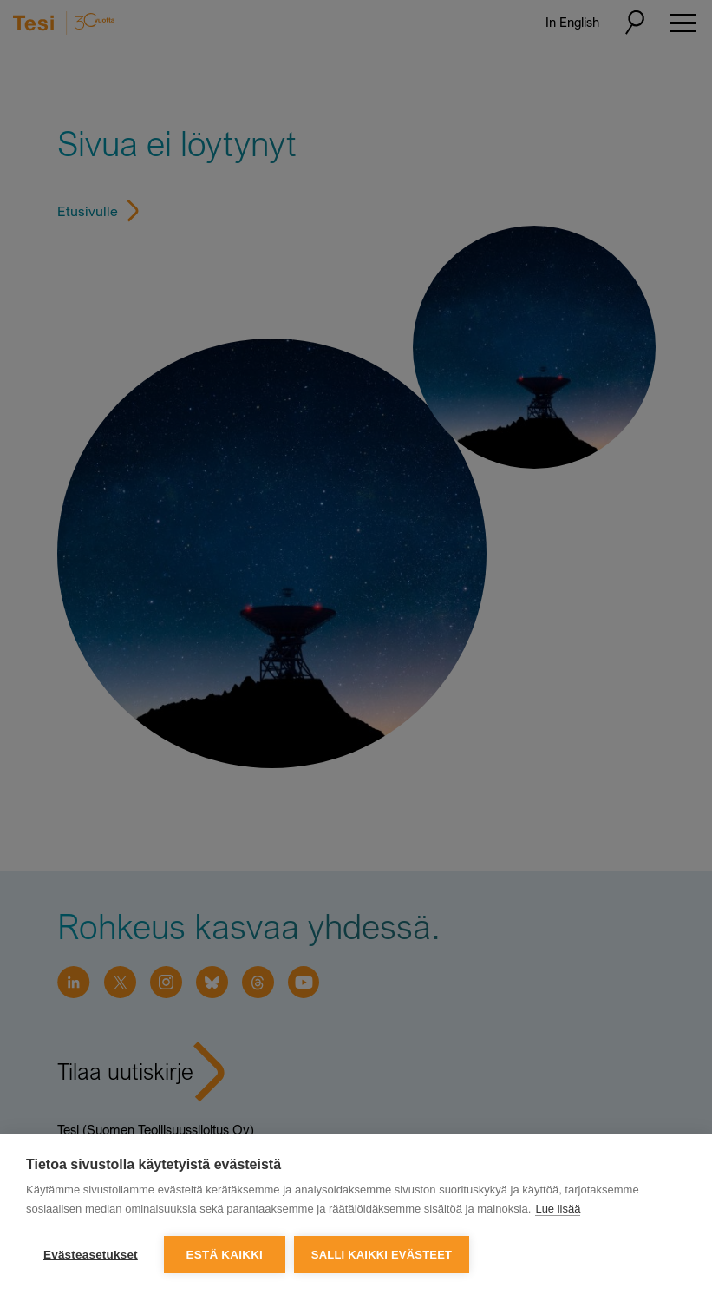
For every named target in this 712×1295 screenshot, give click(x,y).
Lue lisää (557, 1208)
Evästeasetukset (90, 1254)
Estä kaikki (224, 1254)
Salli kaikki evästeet (381, 1254)
